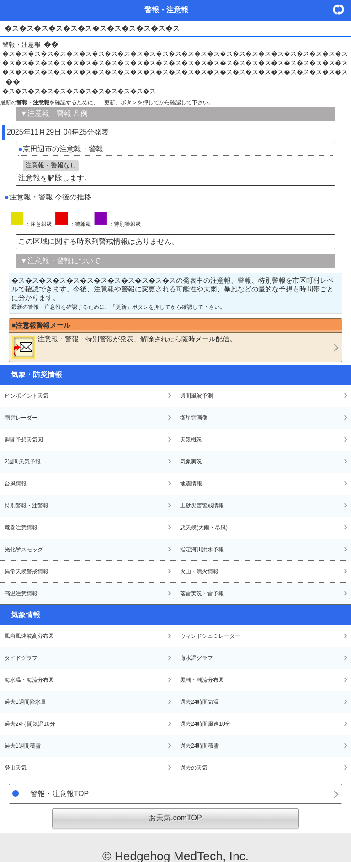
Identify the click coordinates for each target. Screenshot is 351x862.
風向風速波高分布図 (29, 636)
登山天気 (16, 768)
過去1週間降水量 (25, 702)
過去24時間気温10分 (30, 724)
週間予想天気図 (24, 439)
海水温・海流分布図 (29, 680)
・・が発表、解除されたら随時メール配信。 (124, 347)
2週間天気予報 (23, 461)
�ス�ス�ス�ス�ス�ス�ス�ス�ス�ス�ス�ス (79, 91)
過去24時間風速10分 (205, 724)
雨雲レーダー (21, 418)
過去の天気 (193, 768)
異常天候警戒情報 (26, 571)
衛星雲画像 (193, 418)
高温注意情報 (21, 593)
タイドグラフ (21, 658)
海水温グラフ (196, 658)
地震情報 (191, 483)
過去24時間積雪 (199, 746)
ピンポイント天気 (26, 396)
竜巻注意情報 (21, 527)
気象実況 (191, 461)
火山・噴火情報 (199, 571)
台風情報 (16, 483)
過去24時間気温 (199, 702)
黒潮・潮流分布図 (202, 680)
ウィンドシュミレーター (210, 636)
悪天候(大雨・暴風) (204, 527)
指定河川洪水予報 (202, 549)
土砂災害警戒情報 (202, 505)
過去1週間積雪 (23, 746)
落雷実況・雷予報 (202, 593)
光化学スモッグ (24, 549)
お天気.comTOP (175, 818)
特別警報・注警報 (26, 505)
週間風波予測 (196, 396)
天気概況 (191, 439)
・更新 (342, 9)
